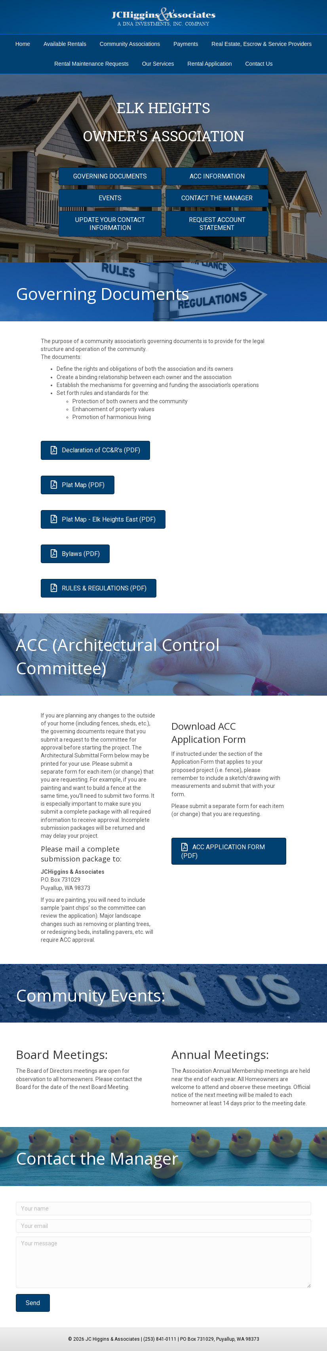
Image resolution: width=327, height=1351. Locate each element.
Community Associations (130, 44)
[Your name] (163, 1208)
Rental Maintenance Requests (91, 64)
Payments (185, 44)
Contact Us (258, 64)
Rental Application (210, 64)
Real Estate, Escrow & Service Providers (261, 44)
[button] (33, 1303)
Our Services (158, 64)
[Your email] (163, 1226)
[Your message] (163, 1262)
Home (22, 44)
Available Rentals (65, 44)
